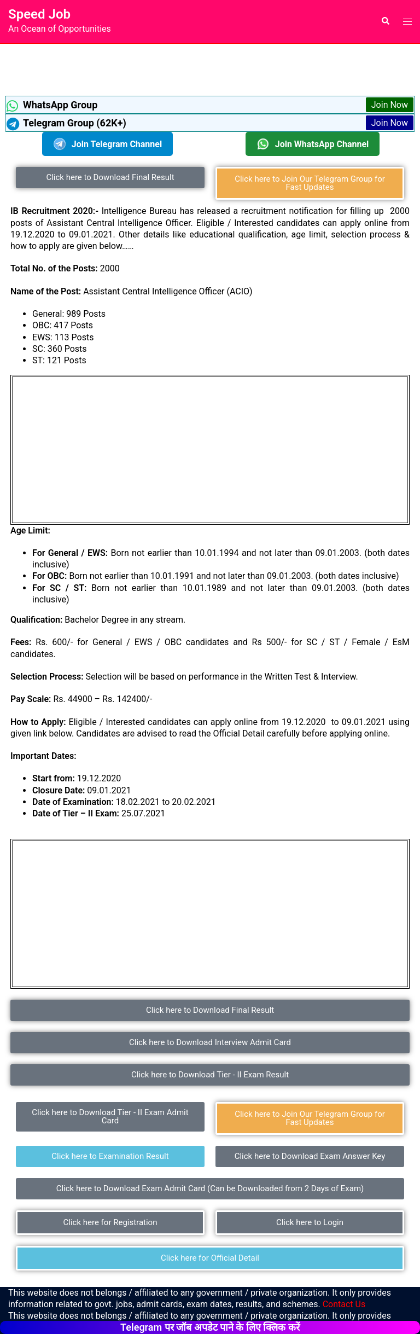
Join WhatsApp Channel (312, 143)
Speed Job (39, 14)
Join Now (389, 105)
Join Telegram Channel (107, 143)
